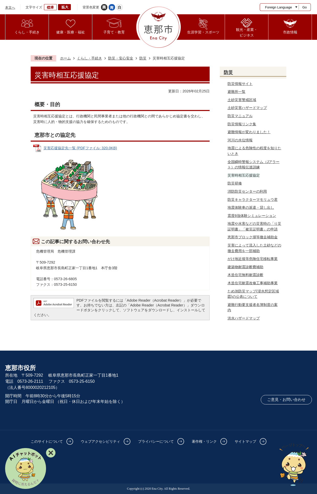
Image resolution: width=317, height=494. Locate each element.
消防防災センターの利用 (247, 191)
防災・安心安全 (120, 58)
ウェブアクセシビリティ (100, 441)
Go (304, 7)
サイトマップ (245, 441)
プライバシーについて (156, 441)
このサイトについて (47, 441)
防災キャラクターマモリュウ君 (253, 199)
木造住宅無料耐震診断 (245, 275)
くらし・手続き (89, 58)
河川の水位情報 (240, 140)
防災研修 (235, 183)
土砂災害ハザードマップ (247, 108)
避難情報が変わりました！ (249, 132)
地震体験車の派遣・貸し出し (251, 207)
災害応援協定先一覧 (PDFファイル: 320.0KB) (80, 148)
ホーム (65, 58)
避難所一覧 (236, 92)
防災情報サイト (240, 84)
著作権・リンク (204, 441)
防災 (142, 58)
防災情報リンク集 (242, 124)
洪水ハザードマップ (244, 318)
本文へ (10, 7)
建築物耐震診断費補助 (245, 267)
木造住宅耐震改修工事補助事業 (253, 283)
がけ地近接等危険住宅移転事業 (253, 259)
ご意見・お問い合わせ (286, 400)
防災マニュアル (240, 116)
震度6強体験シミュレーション (252, 216)
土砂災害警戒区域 (242, 100)
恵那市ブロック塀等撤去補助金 (253, 237)
